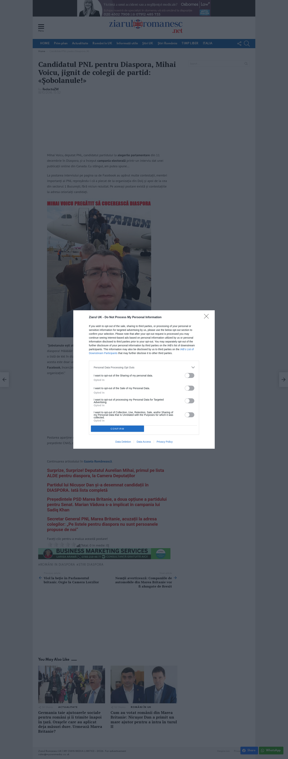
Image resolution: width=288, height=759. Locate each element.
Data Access (144, 441)
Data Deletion (123, 441)
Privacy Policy (165, 441)
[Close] (207, 317)
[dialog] (144, 379)
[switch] (189, 375)
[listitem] (144, 367)
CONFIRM (117, 428)
